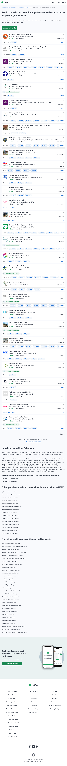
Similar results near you (33, 441)
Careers (54, 698)
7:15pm (44, 305)
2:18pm (14, 42)
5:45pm (34, 232)
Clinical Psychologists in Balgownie (11, 570)
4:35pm (34, 67)
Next (61, 434)
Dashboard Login (33, 709)
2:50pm (37, 289)
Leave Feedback (12, 737)
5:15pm (26, 232)
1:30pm (22, 54)
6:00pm (42, 67)
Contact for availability (33, 207)
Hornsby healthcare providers (9, 512)
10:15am (52, 145)
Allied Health (34, 698)
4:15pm (10, 67)
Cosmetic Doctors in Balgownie (10, 573)
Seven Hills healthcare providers (10, 521)
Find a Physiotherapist (12, 702)
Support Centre (33, 712)
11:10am (20, 158)
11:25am (37, 277)
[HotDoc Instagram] (36, 746)
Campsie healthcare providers (9, 530)
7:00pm (36, 305)
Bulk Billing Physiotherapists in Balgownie (13, 555)
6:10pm (50, 67)
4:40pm (34, 170)
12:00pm (22, 133)
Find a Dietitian (12, 716)
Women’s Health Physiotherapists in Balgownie (14, 632)
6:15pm (57, 67)
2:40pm (29, 289)
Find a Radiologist (12, 726)
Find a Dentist (12, 698)
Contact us (54, 702)
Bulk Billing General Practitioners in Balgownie (14, 552)
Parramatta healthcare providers (10, 518)
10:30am (36, 346)
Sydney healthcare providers (9, 492)
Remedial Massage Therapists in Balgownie (13, 626)
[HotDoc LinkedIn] (33, 746)
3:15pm (20, 305)
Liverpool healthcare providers (10, 527)
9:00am (14, 54)
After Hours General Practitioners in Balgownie (14, 546)
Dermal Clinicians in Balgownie (10, 582)
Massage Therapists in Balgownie (10, 596)
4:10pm (10, 170)
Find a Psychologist (12, 712)
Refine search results (9, 28)
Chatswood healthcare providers (10, 509)
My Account (12, 730)
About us (54, 695)
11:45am (52, 120)
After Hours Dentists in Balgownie (11, 543)
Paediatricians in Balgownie (9, 608)
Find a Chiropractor (12, 709)
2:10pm (22, 289)
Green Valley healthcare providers (10, 524)
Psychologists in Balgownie (9, 620)
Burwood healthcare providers (10, 497)
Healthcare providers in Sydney (10, 478)
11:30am (44, 120)
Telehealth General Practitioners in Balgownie (14, 558)
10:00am (12, 195)
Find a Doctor (12, 695)
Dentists (33, 702)
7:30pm (52, 305)
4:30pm (26, 67)
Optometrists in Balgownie (9, 602)
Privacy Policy (54, 709)
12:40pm (28, 183)
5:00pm (18, 232)
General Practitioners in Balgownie (11, 593)
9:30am (21, 120)
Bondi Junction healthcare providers (11, 506)
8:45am (21, 145)
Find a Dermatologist (12, 723)
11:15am (36, 120)
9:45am (44, 145)
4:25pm (18, 67)
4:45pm (28, 195)
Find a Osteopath (12, 719)
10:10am (12, 158)
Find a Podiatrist (12, 705)
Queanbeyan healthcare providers (11, 494)
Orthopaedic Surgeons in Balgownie (11, 605)
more (62, 42)
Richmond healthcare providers (10, 503)
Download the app (12, 663)
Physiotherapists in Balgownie (9, 611)
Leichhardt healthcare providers (10, 500)
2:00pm (36, 158)
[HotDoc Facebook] (30, 746)
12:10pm (28, 158)
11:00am (28, 120)
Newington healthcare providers (10, 515)
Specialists (33, 705)
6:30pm (57, 232)
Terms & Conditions (55, 705)
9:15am (28, 145)
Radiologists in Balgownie (8, 623)
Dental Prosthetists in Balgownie (10, 576)
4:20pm (18, 170)
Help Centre (12, 733)
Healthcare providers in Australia (9, 7)
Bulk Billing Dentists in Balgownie (10, 549)
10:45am (21, 277)
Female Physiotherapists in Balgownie (12, 564)
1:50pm (14, 289)
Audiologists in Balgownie (8, 567)
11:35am (53, 277)
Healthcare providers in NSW (25, 7)
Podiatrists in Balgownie (8, 614)
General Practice (33, 695)
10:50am (12, 183)
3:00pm (13, 375)
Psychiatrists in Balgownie (8, 617)
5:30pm (10, 95)
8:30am (13, 145)
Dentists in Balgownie (7, 579)
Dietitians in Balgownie (8, 588)
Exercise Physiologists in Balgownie (11, 591)
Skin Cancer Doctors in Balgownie (11, 629)
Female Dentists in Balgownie (9, 561)
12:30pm (13, 108)
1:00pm (28, 318)
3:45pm (28, 305)
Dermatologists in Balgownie (9, 585)
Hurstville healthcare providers (10, 533)
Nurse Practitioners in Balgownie (10, 599)
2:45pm (13, 305)
